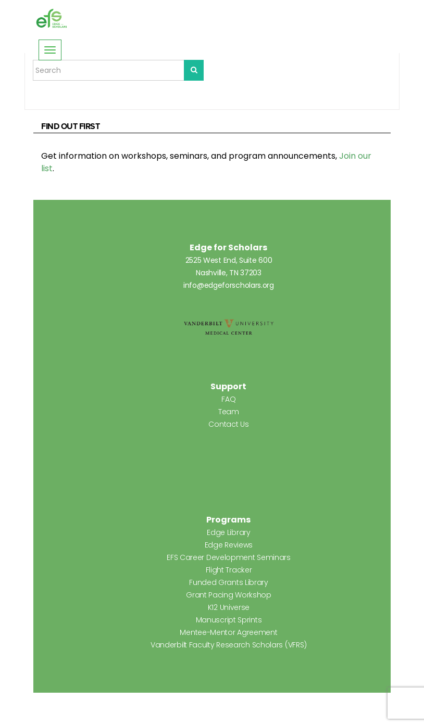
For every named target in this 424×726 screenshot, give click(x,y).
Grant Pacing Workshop (228, 595)
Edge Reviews (229, 545)
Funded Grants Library (228, 582)
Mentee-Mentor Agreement (228, 632)
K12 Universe (229, 607)
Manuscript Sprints (229, 620)
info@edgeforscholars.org (228, 285)
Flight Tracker (229, 570)
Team (228, 411)
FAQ (228, 399)
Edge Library (228, 532)
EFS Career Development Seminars (229, 557)
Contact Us (228, 424)
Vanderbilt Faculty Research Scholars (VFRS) (229, 645)
